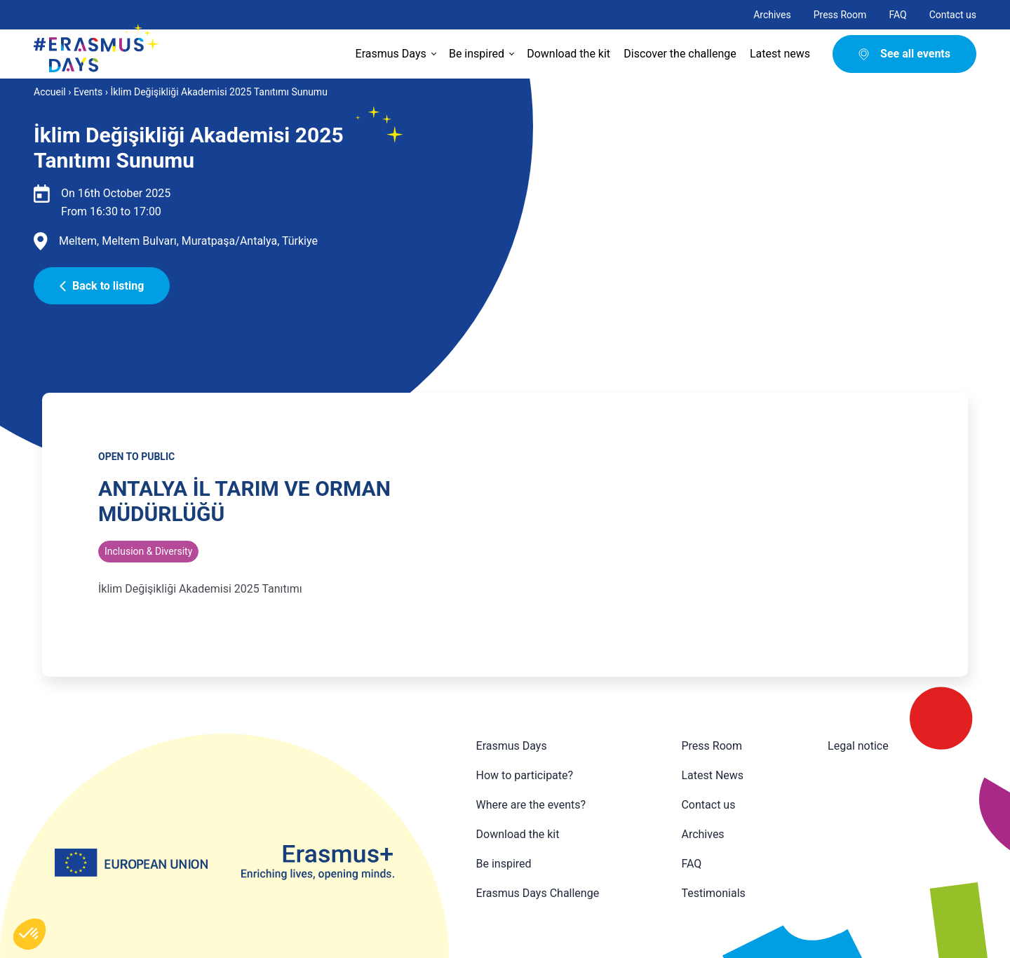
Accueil (50, 91)
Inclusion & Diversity (148, 551)
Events (88, 91)
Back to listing (102, 285)
